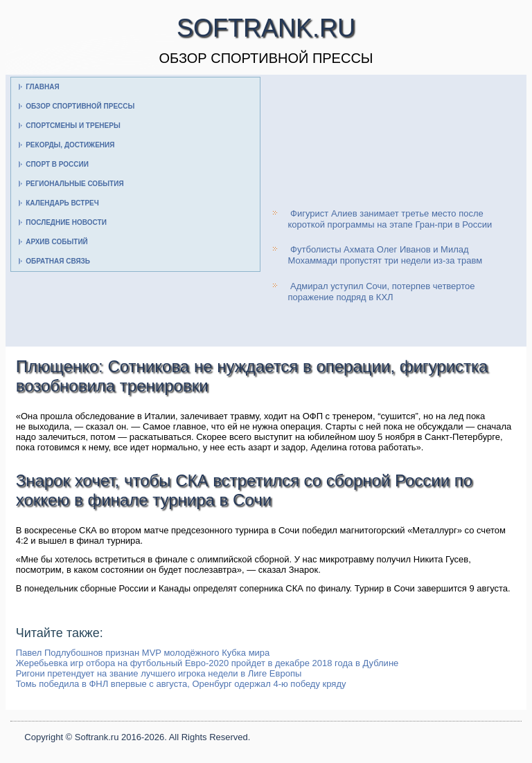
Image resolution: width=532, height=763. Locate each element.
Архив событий (57, 242)
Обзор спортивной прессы (80, 106)
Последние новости (66, 222)
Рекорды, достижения (70, 145)
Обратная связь (58, 261)
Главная (43, 87)
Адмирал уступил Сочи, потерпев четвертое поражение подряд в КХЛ (381, 291)
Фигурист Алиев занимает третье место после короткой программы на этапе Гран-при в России (389, 219)
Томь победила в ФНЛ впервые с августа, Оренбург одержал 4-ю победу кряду (181, 684)
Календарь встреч (62, 203)
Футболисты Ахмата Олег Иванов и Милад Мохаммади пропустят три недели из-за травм (384, 255)
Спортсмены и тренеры (73, 125)
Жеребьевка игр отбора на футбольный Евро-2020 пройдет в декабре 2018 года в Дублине (207, 663)
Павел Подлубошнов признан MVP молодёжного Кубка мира (143, 652)
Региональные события (74, 183)
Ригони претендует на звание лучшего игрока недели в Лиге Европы (159, 673)
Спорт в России (57, 164)
